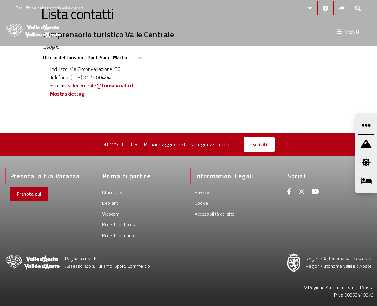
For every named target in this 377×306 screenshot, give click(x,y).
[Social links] (342, 8)
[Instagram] (301, 192)
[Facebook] (289, 192)
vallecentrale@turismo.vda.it (100, 85)
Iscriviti (259, 144)
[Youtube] (315, 192)
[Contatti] (325, 8)
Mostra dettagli (68, 94)
